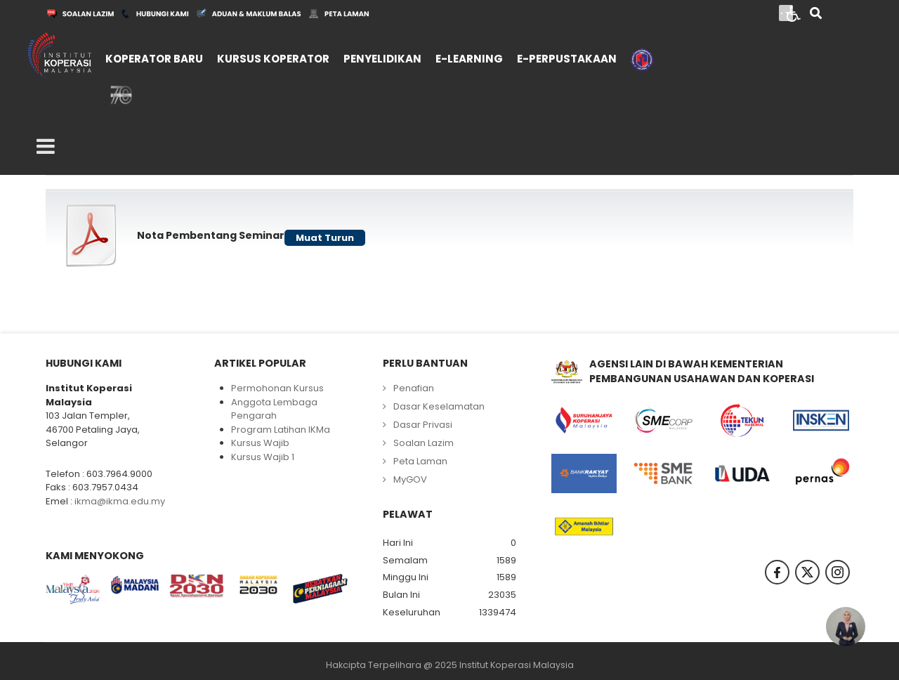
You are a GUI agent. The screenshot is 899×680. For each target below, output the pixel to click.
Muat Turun (325, 237)
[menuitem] (154, 55)
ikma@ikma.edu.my (119, 501)
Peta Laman (420, 461)
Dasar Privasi (422, 424)
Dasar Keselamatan (439, 406)
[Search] (815, 14)
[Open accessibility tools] (794, 13)
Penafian (413, 388)
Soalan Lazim (423, 443)
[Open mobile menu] (45, 146)
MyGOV (410, 479)
